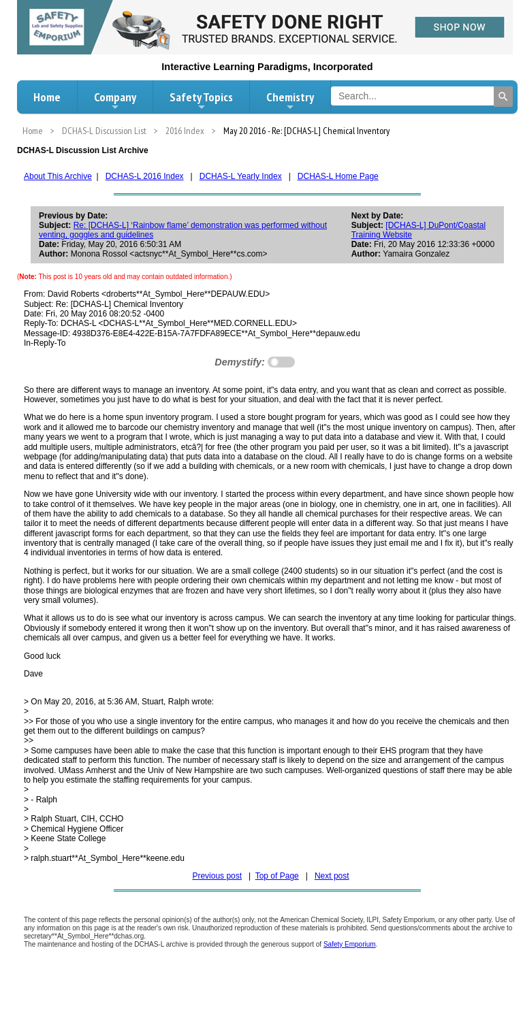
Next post (332, 876)
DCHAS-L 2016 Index (145, 176)
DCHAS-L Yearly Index (241, 176)
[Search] (503, 96)
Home (47, 97)
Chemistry (290, 100)
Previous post (217, 876)
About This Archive (58, 176)
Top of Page (277, 876)
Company (115, 100)
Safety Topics (201, 100)
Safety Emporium (349, 944)
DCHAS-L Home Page (338, 176)
